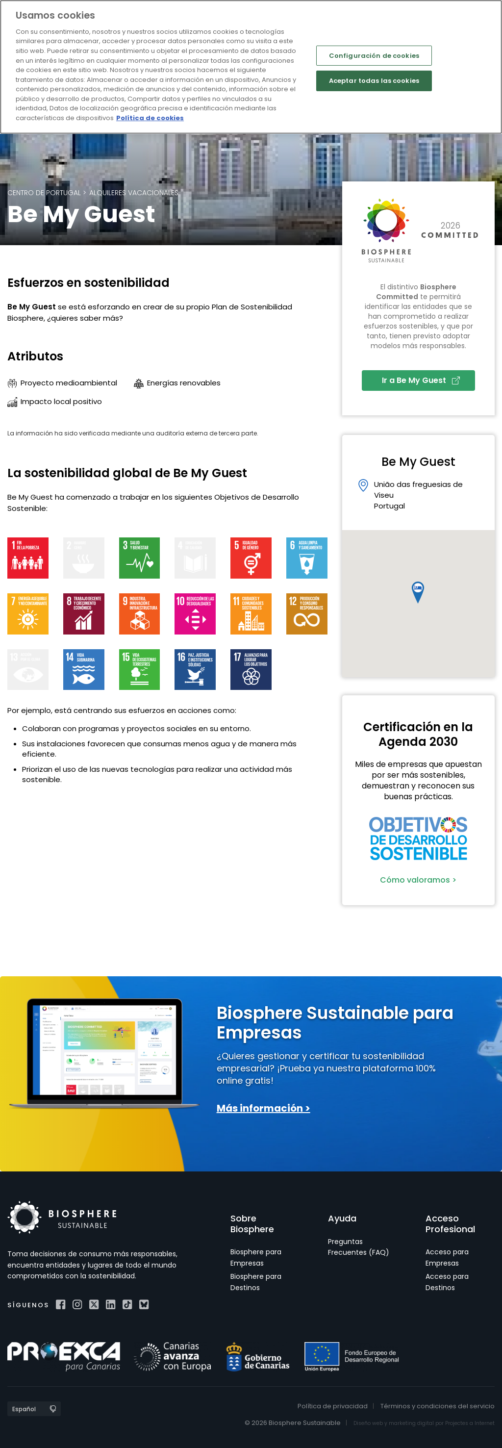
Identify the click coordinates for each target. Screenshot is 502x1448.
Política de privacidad (333, 1406)
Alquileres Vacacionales (133, 193)
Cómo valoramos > (418, 880)
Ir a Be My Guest (421, 380)
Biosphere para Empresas (255, 1257)
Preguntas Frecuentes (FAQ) (358, 1247)
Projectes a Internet (470, 1423)
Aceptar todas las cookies (374, 80)
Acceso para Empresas (447, 1257)
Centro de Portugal (44, 193)
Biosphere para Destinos (255, 1281)
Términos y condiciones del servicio (437, 1406)
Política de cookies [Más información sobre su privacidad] (150, 118)
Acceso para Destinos (447, 1281)
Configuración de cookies (374, 55)
